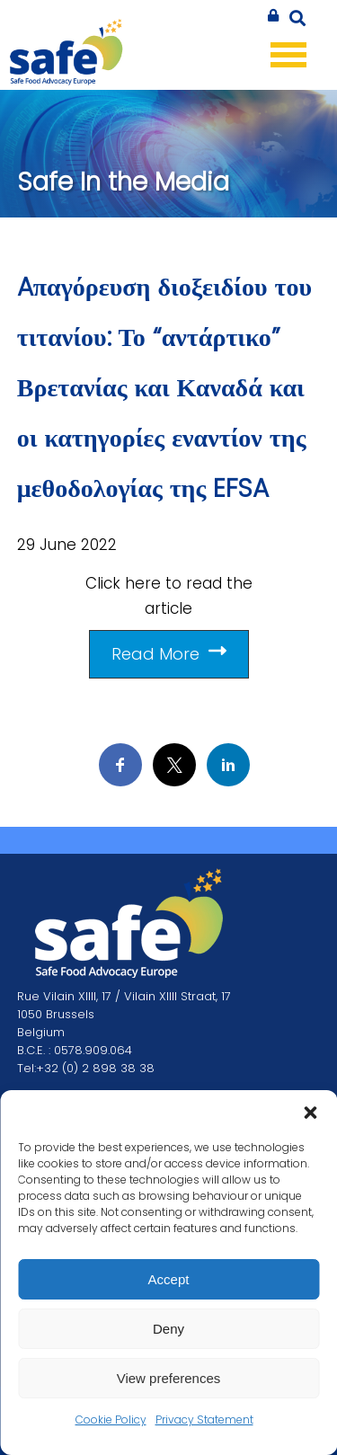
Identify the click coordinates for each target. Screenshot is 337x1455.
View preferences (169, 1378)
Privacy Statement (204, 1419)
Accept (169, 1279)
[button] (310, 1113)
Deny (168, 1328)
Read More (168, 653)
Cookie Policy (110, 1419)
